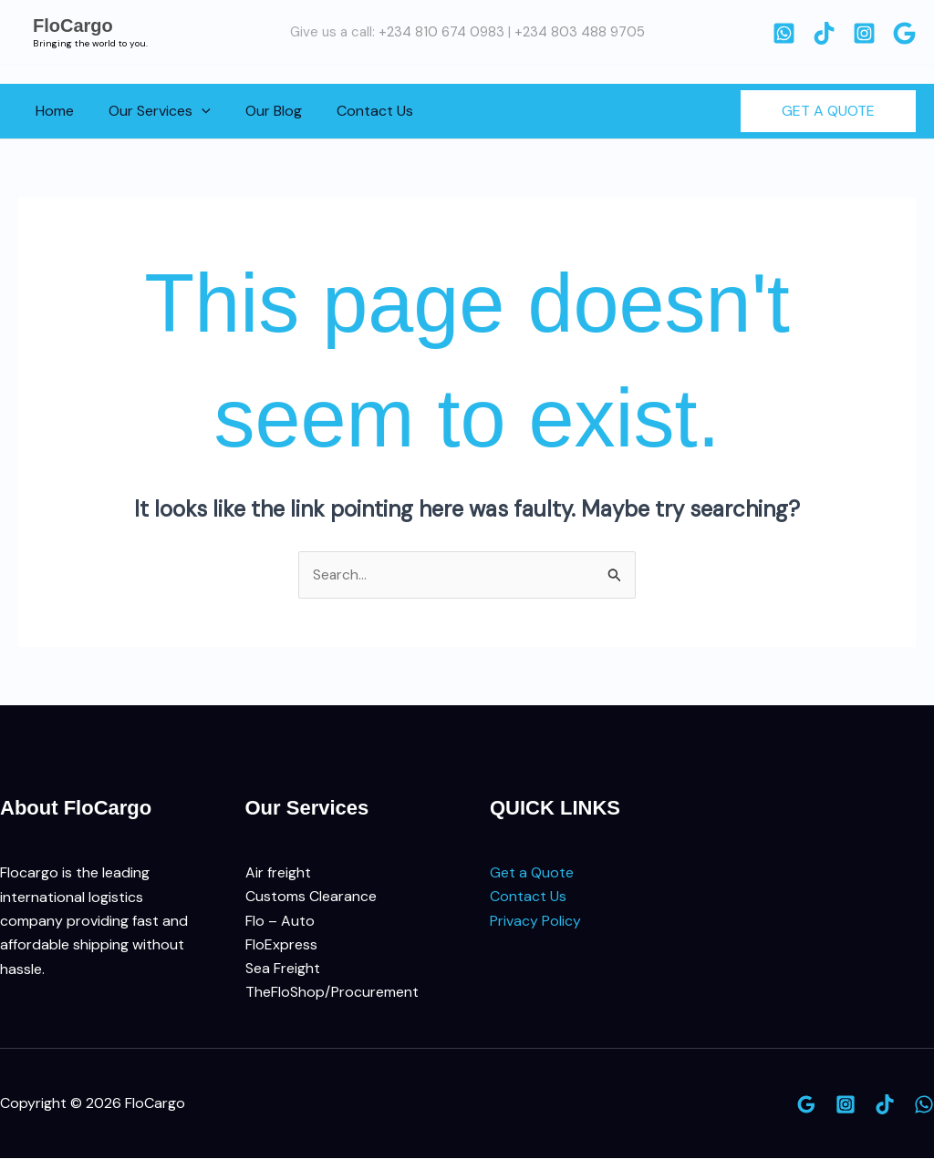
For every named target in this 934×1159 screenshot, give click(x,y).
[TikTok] (824, 33)
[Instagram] (864, 33)
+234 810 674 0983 (441, 32)
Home (52, 110)
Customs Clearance (311, 897)
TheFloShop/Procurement (332, 993)
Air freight (278, 873)
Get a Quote (532, 873)
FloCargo (73, 25)
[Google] (904, 33)
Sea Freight (282, 969)
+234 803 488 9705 (579, 32)
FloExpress (281, 945)
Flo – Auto (280, 921)
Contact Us (355, 110)
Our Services (151, 111)
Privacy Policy (535, 921)
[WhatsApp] (784, 33)
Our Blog (260, 110)
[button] (193, 111)
